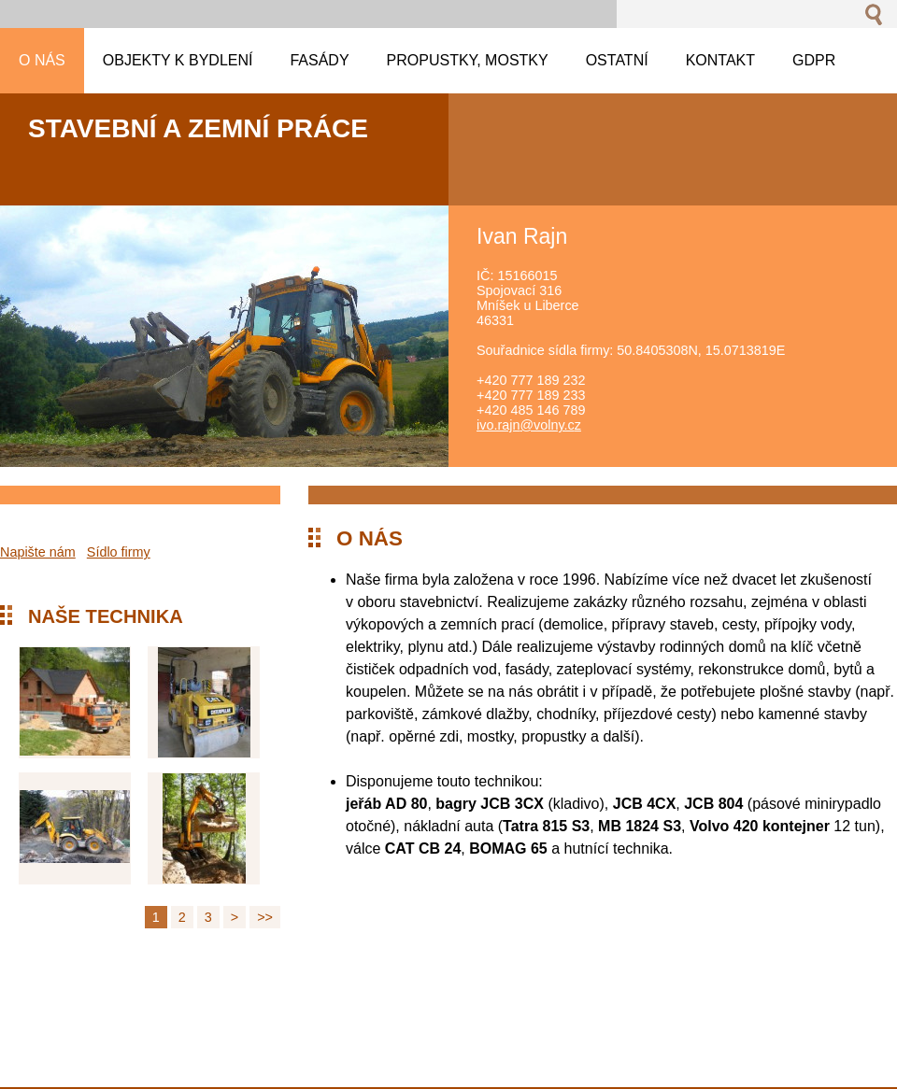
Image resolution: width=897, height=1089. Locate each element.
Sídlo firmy (118, 551)
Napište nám (38, 551)
